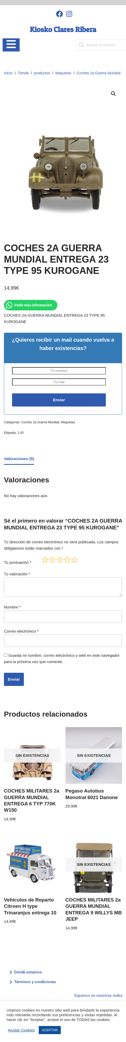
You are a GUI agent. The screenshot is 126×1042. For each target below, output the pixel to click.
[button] (113, 93)
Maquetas (63, 73)
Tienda (23, 73)
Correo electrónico (21, 631)
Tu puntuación (17, 562)
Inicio (8, 73)
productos (42, 73)
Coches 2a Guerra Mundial (98, 73)
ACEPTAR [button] (50, 1030)
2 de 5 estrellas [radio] (52, 560)
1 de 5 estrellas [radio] (45, 560)
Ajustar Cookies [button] (21, 1030)
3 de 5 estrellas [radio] (60, 560)
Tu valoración (17, 574)
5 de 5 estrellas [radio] (74, 560)
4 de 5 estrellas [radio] (67, 560)
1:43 (20, 433)
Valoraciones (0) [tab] (19, 458)
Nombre (12, 607)
